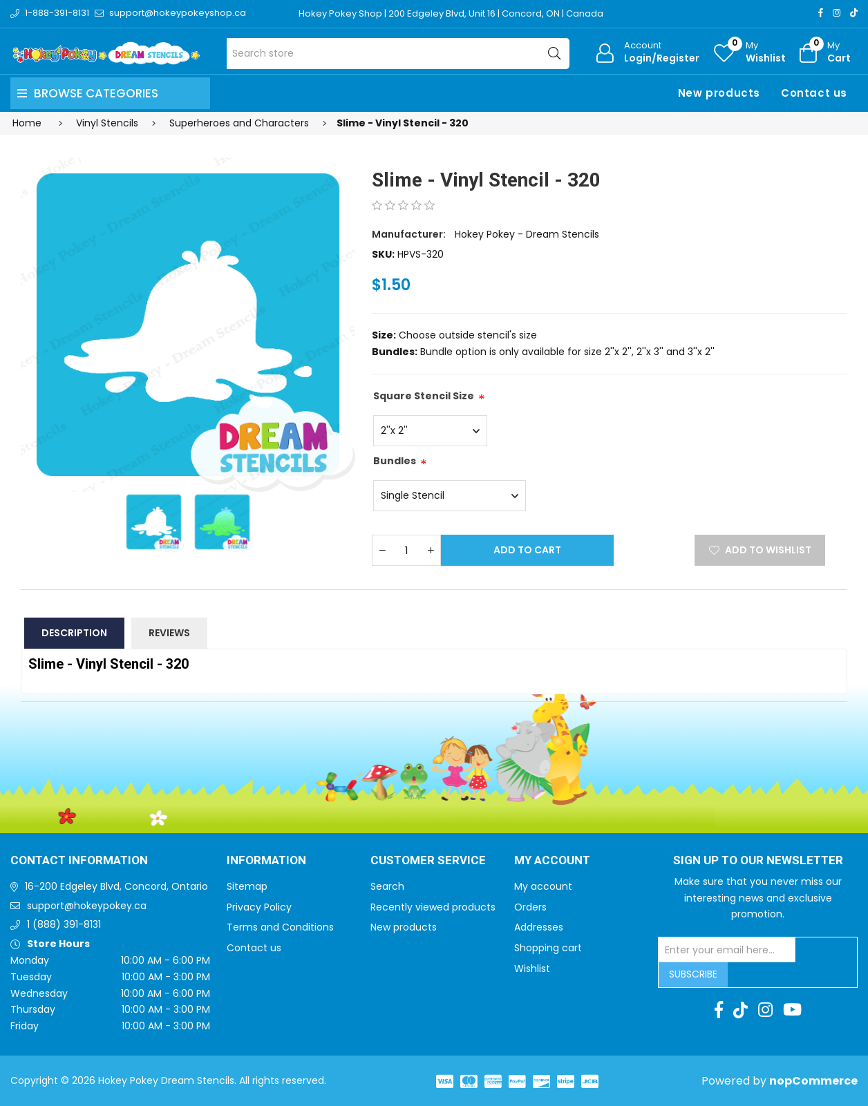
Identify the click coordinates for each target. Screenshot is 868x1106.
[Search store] (398, 53)
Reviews (169, 633)
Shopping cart (548, 948)
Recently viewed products (433, 907)
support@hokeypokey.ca (87, 906)
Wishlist (532, 968)
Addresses (538, 927)
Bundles (394, 461)
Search (387, 886)
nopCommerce (813, 1081)
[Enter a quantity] (406, 550)
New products (719, 93)
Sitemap (247, 886)
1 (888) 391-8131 (64, 924)
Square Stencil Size (423, 396)
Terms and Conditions (280, 927)
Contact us (814, 93)
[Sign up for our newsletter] (727, 949)
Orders (530, 907)
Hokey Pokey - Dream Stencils (527, 234)
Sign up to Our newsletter (758, 861)
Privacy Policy (259, 907)
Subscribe (693, 974)
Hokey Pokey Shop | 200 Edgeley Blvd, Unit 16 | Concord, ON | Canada (451, 13)
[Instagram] (836, 12)
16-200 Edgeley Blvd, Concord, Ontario (116, 886)
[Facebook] (820, 12)
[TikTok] (854, 12)
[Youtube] (792, 1010)
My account (543, 886)
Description (74, 633)
